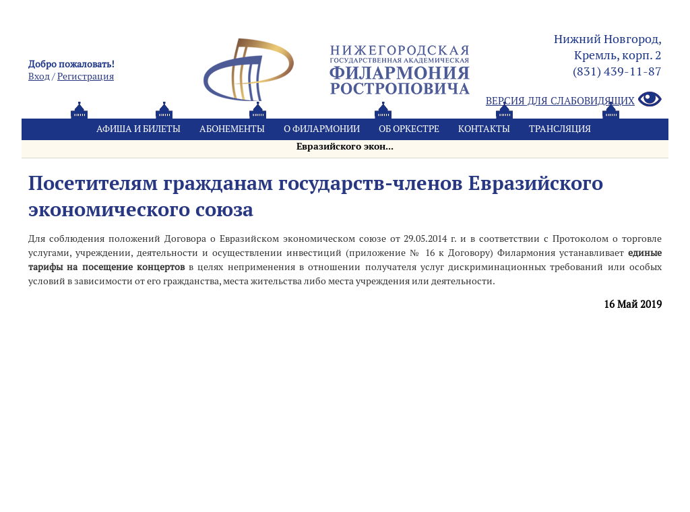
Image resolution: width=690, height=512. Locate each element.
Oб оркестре (409, 129)
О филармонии (322, 129)
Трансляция (560, 129)
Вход (39, 76)
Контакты (484, 129)
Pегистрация (85, 76)
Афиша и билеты (138, 129)
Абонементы (232, 129)
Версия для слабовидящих (574, 100)
